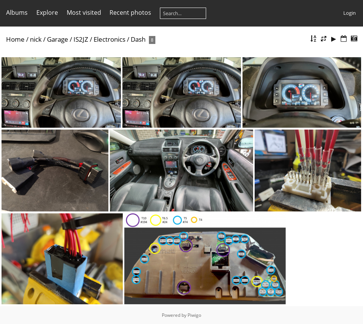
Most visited (84, 12)
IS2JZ (81, 39)
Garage (57, 39)
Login (349, 12)
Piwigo (194, 315)
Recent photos (130, 12)
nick (36, 39)
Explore (47, 12)
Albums (17, 12)
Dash (138, 39)
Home (15, 39)
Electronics (109, 39)
